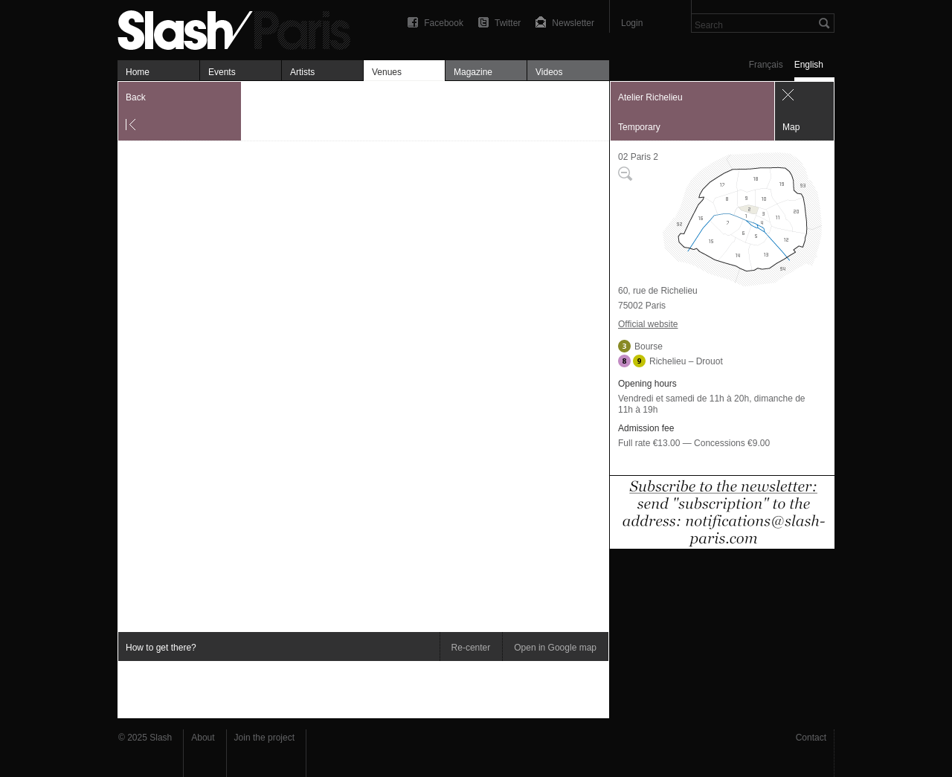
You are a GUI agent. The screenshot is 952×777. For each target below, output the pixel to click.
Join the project (264, 737)
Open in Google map (555, 647)
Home (137, 72)
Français (766, 64)
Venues (387, 72)
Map (791, 127)
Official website (648, 324)
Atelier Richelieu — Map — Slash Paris (240, 28)
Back (136, 97)
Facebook (443, 23)
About (202, 737)
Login (632, 23)
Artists (302, 72)
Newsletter (573, 23)
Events (222, 72)
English (808, 64)
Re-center (471, 647)
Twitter (508, 23)
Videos (549, 72)
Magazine (473, 72)
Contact (811, 737)
